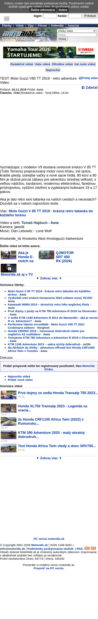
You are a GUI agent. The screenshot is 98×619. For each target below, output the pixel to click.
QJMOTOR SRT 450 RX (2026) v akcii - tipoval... (56, 259)
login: (38, 16)
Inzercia (73, 25)
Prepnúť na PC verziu (49, 568)
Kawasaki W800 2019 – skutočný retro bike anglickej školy (48, 304)
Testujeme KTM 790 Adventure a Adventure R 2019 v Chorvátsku (53, 337)
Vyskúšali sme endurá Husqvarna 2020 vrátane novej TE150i (50, 297)
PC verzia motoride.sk (49, 538)
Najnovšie (53, 70)
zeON (86, 344)
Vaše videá (42, 64)
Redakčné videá (22, 64)
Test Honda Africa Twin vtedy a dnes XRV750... (57, 446)
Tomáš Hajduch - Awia (40, 223)
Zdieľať (91, 88)
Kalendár (57, 25)
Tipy (31, 25)
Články (7, 25)
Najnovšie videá (19, 376)
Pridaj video (90, 78)
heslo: (62, 16)
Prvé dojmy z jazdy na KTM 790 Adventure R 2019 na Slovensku (52, 311)
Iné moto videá (85, 64)
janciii (19, 227)
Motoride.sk (39, 545)
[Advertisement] (37, 497)
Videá (20, 25)
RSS (80, 548)
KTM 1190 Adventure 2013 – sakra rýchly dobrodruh (44, 344)
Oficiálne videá (62, 64)
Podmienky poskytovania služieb (50, 548)
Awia (39, 89)
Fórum (42, 25)
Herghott (43, 327)
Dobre (63, 10)
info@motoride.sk (12, 548)
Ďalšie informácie (43, 10)
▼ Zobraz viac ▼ (49, 278)
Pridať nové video (20, 379)
